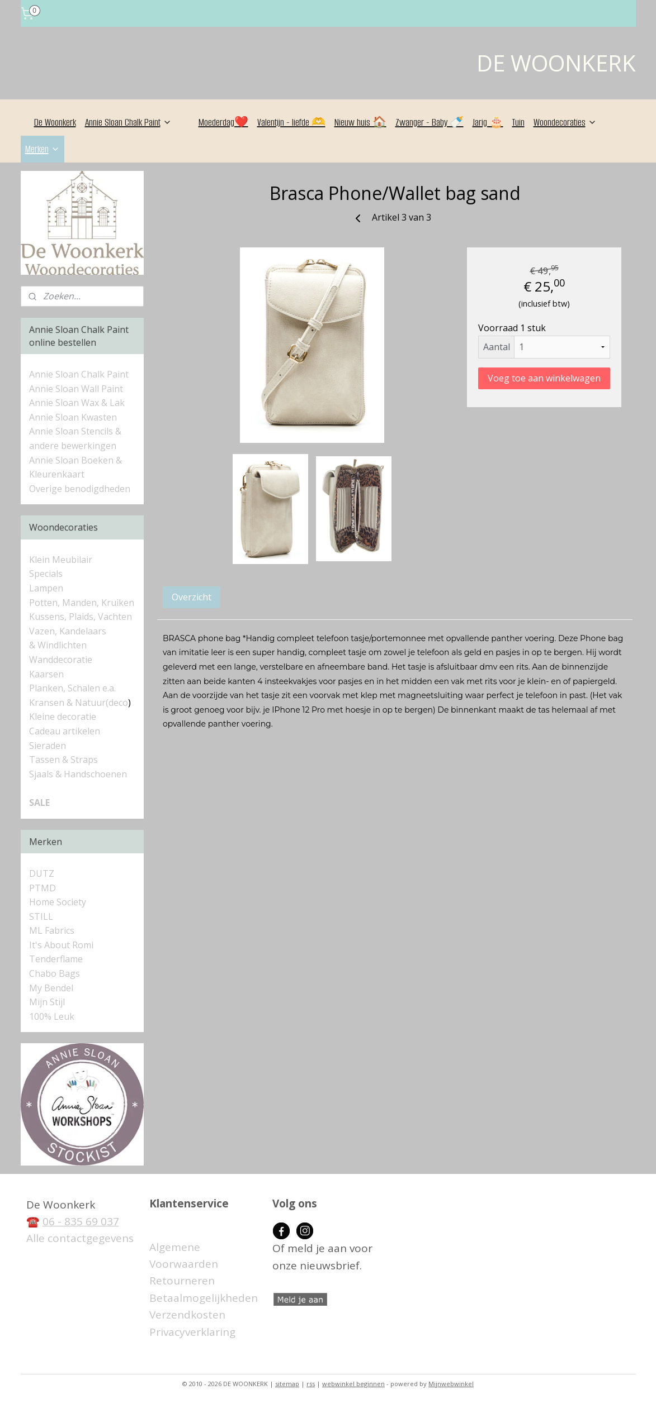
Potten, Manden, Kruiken (81, 602)
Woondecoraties (565, 122)
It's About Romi (61, 945)
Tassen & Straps (63, 759)
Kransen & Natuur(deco (78, 702)
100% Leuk (51, 1016)
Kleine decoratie (62, 716)
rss (310, 1383)
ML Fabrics (51, 930)
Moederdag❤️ (223, 122)
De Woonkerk (55, 122)
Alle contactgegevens (80, 1238)
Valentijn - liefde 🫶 (291, 122)
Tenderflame (56, 959)
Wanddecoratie (60, 659)
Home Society (57, 902)
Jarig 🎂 (488, 122)
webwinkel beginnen (353, 1383)
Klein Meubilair (62, 559)
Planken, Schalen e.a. (72, 688)
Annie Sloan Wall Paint (76, 389)
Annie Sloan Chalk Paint (128, 122)
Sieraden (47, 745)
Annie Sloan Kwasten (73, 417)
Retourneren (182, 1280)
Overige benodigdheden (79, 489)
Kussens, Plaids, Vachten (80, 616)
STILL (41, 916)
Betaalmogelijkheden (203, 1298)
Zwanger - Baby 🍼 (429, 122)
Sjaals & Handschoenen (78, 774)
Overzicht (191, 597)
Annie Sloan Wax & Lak (77, 403)
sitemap (287, 1383)
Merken (42, 149)
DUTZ (41, 873)
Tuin (518, 122)
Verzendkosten (187, 1314)
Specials (46, 573)
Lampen (46, 588)
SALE (39, 802)
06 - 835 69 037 (81, 1221)
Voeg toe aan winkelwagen (544, 378)
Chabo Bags (54, 973)
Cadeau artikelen (64, 731)
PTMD (42, 888)
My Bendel (51, 988)
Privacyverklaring (192, 1332)
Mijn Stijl (47, 1002)
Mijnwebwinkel (451, 1383)
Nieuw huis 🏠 (360, 122)
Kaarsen (46, 674)
